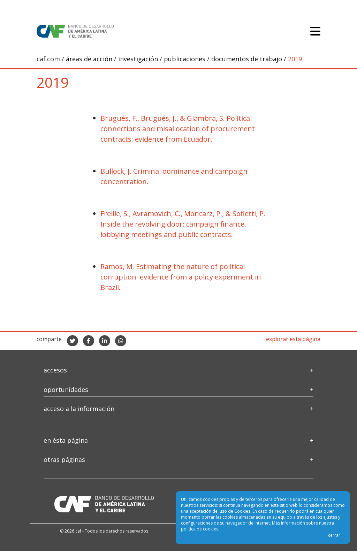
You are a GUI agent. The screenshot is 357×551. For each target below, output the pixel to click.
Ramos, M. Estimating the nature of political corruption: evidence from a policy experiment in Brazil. (180, 277)
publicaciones (185, 59)
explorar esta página (293, 339)
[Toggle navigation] (315, 31)
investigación (139, 59)
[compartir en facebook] (88, 340)
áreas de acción (90, 59)
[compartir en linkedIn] (104, 340)
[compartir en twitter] (72, 340)
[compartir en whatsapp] (120, 340)
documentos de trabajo (247, 59)
